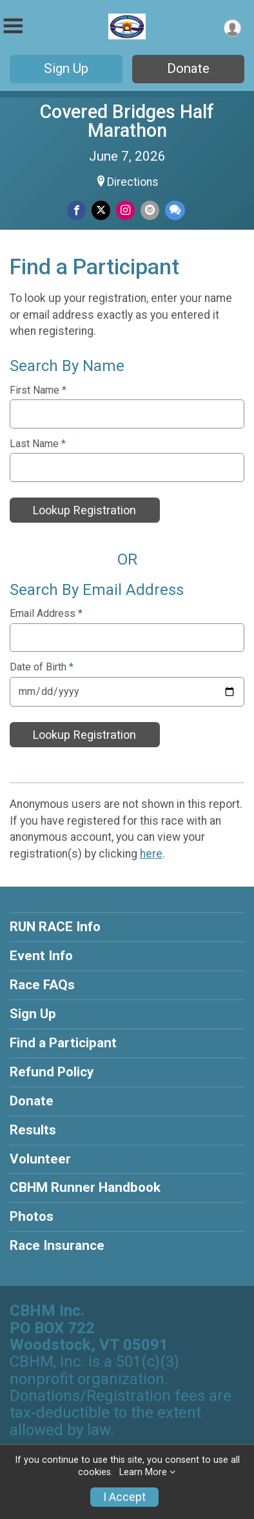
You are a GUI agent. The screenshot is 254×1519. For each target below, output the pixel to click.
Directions (133, 182)
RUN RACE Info (55, 926)
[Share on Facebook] (76, 210)
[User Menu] (232, 28)
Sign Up (66, 68)
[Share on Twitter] (101, 210)
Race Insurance (57, 1245)
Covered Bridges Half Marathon (127, 121)
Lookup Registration (84, 510)
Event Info (41, 955)
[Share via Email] (150, 210)
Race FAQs (42, 984)
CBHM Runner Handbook (85, 1187)
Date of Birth (41, 667)
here (151, 853)
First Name (38, 390)
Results (33, 1130)
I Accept (124, 1497)
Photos (32, 1216)
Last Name (38, 444)
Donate (188, 68)
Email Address (46, 613)
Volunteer (40, 1159)
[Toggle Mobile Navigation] (13, 26)
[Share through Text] (175, 210)
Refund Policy (51, 1072)
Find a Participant (63, 1043)
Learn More (143, 1472)
